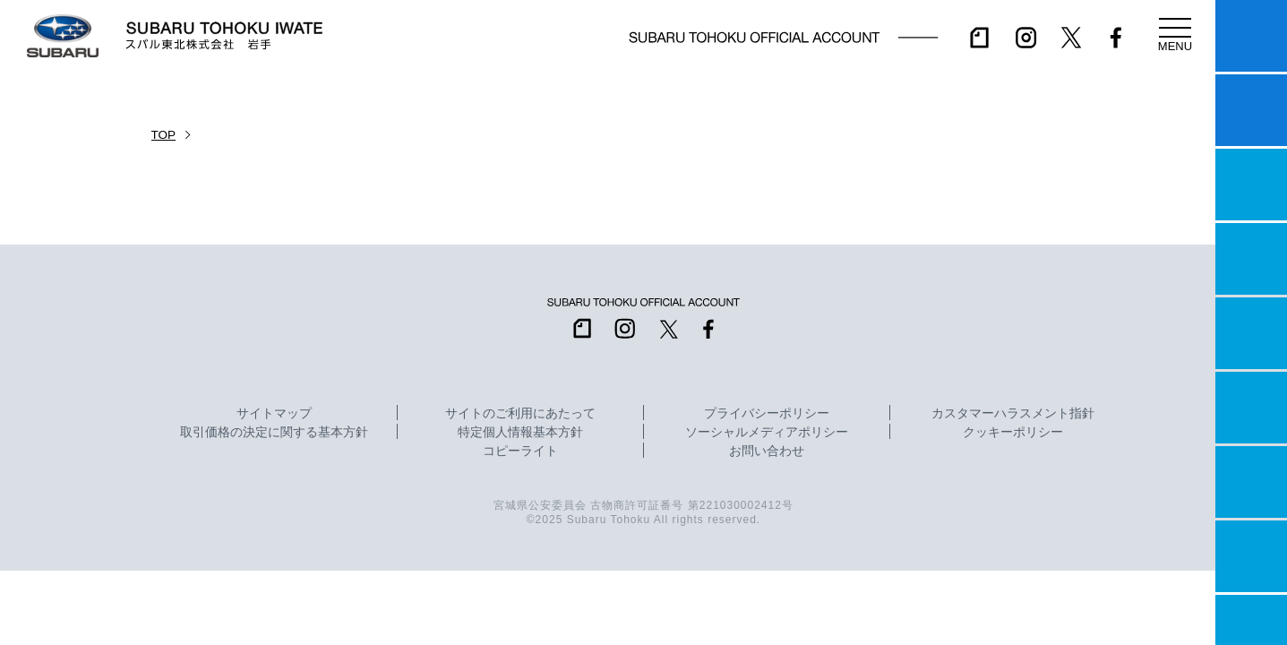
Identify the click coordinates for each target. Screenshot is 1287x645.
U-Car (1251, 407)
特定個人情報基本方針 (520, 432)
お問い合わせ (766, 451)
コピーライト (520, 451)
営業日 (1251, 259)
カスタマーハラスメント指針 (1012, 414)
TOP (163, 135)
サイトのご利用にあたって (520, 414)
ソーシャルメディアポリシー (766, 432)
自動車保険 (1251, 482)
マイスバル (1251, 36)
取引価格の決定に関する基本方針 (274, 432)
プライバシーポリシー (766, 414)
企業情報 (1251, 556)
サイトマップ (274, 414)
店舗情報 (1251, 333)
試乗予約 (1251, 110)
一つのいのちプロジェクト (1251, 184)
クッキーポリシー (1013, 432)
